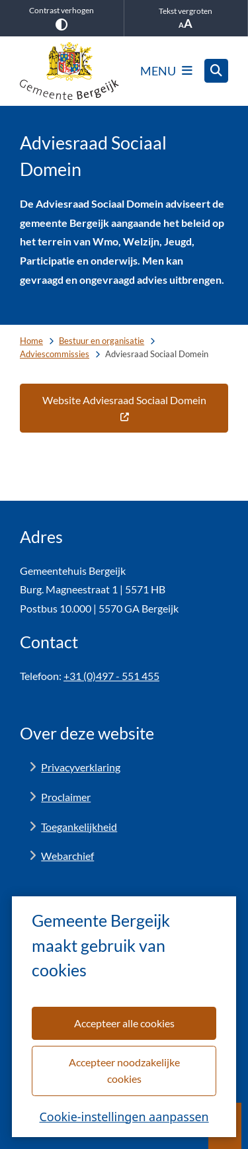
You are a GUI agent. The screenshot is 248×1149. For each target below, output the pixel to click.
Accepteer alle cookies (123, 1022)
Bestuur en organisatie (101, 340)
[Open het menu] (166, 70)
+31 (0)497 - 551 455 (111, 675)
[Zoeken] (216, 70)
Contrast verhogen (62, 17)
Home (31, 340)
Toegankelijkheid (79, 826)
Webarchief (67, 855)
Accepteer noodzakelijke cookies (123, 1070)
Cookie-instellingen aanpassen (123, 1116)
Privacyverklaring (80, 767)
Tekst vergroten (186, 18)
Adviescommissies (54, 354)
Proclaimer (66, 796)
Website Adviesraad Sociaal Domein (124, 408)
